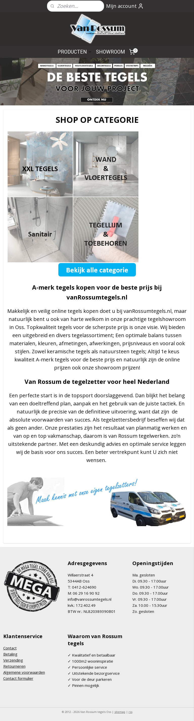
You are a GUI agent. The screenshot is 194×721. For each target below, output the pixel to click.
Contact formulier (18, 678)
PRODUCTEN (75, 52)
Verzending (13, 660)
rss (130, 712)
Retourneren (14, 666)
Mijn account (125, 6)
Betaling (10, 654)
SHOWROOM (110, 52)
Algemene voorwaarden (24, 672)
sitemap (119, 712)
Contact (10, 647)
